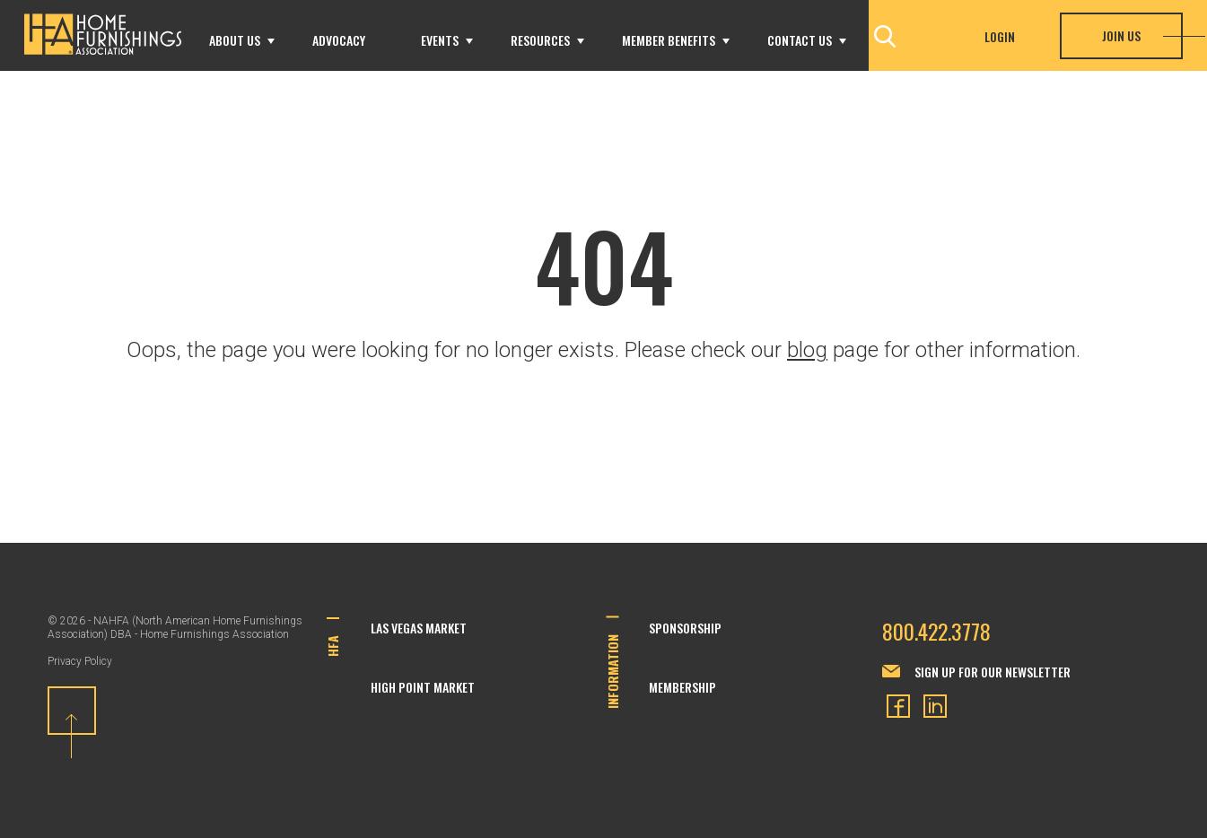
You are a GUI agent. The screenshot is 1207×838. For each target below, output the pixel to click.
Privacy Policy (80, 661)
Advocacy (338, 40)
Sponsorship (685, 627)
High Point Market (423, 686)
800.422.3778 (936, 631)
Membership (682, 686)
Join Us (1121, 35)
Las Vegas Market (419, 627)
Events (440, 40)
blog (807, 349)
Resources (540, 40)
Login (999, 37)
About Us (234, 40)
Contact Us (799, 40)
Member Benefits (668, 40)
